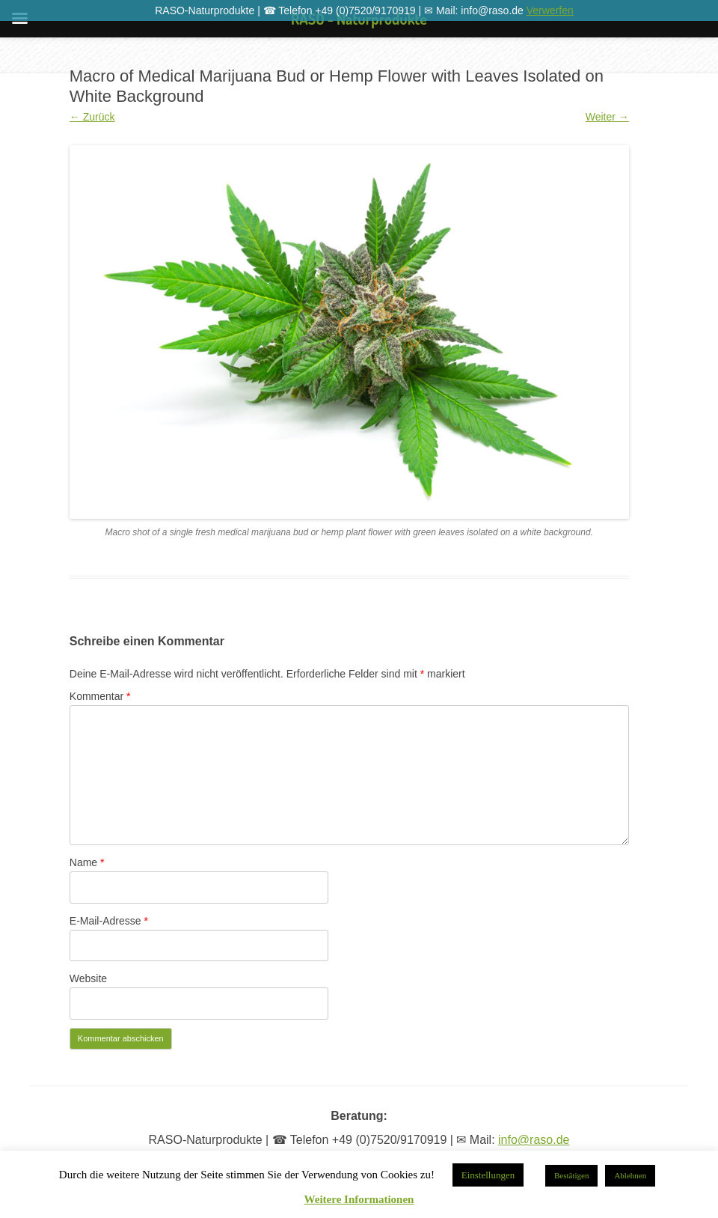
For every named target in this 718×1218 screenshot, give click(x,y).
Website (88, 978)
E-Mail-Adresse (109, 921)
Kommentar (100, 696)
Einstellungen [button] (488, 1175)
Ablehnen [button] (630, 1175)
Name (87, 862)
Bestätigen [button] (571, 1175)
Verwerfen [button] (550, 10)
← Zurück (92, 117)
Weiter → (607, 117)
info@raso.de (533, 1139)
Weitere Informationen (359, 1199)
